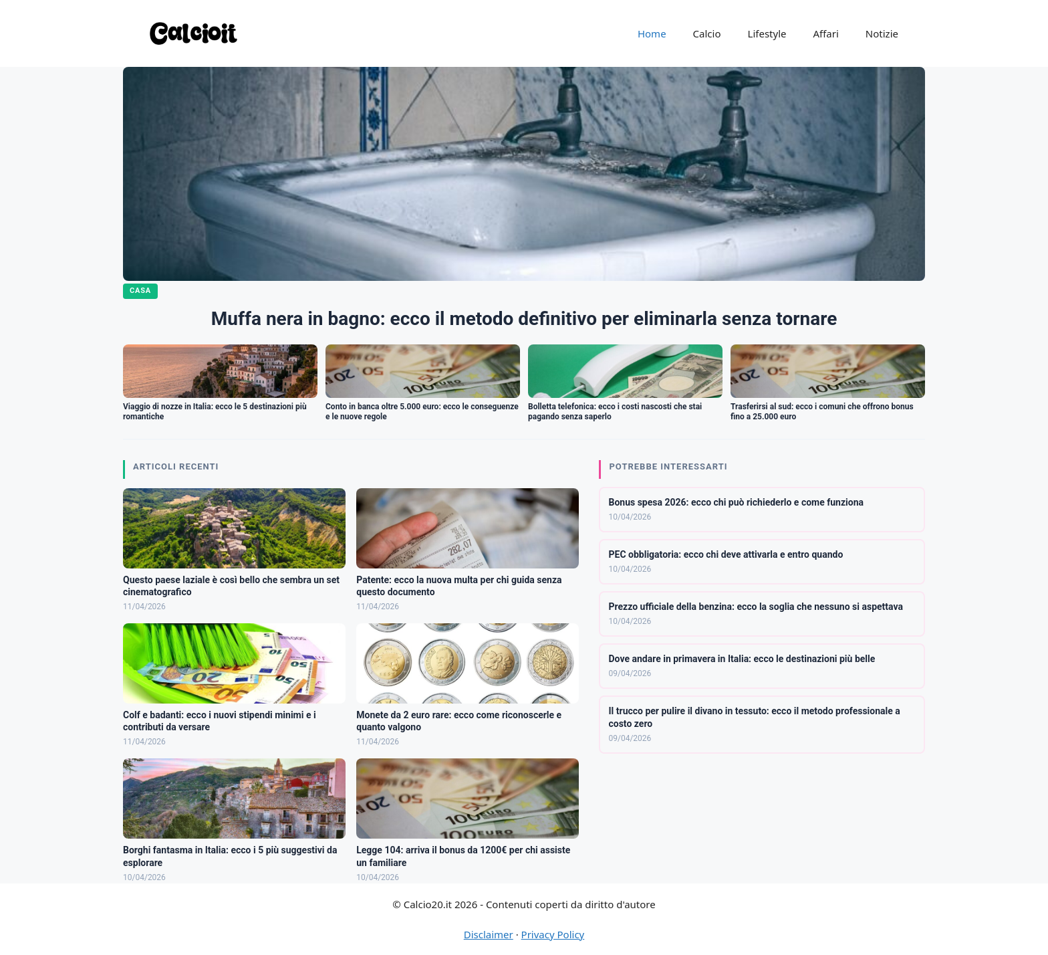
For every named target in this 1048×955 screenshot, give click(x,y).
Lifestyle (767, 33)
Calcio (707, 33)
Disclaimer (488, 934)
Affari (825, 33)
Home (652, 33)
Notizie (882, 33)
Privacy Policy (553, 934)
